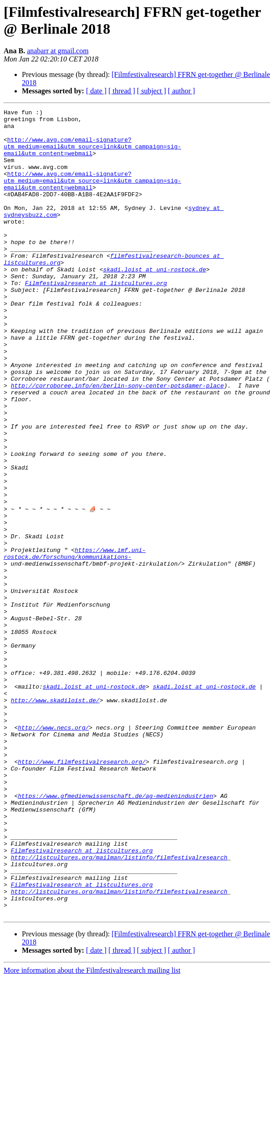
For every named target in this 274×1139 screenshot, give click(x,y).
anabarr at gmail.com (58, 51)
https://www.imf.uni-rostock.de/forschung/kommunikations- (75, 642)
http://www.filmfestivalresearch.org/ (82, 892)
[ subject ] (151, 91)
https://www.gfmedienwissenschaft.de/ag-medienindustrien (115, 933)
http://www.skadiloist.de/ (55, 818)
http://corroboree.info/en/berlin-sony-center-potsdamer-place (117, 441)
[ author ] (181, 91)
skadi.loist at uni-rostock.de (154, 302)
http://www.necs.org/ (53, 851)
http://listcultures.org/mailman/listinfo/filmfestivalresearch (119, 1007)
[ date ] (96, 91)
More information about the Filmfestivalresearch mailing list (92, 1131)
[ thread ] (121, 91)
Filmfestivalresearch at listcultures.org (96, 318)
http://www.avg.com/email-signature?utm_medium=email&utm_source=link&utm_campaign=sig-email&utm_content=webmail (92, 154)
